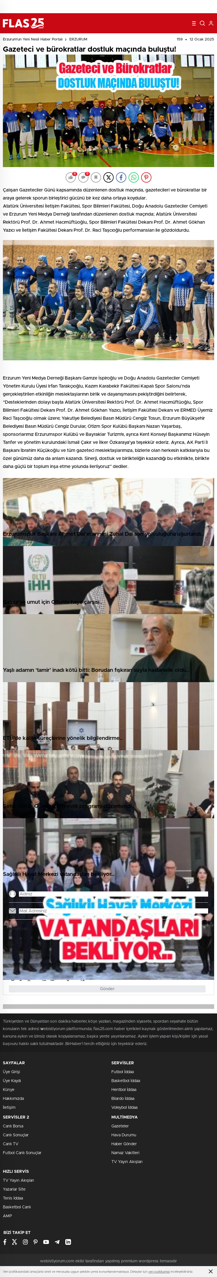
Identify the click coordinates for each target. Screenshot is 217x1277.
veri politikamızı (159, 1271)
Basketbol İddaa (125, 1081)
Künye (8, 1090)
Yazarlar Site (14, 1189)
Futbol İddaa (122, 1072)
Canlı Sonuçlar (16, 1135)
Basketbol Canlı (17, 1207)
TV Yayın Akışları (127, 1162)
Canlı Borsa (13, 1126)
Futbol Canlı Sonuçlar (22, 1153)
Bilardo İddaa (122, 1099)
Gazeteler (120, 1126)
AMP (7, 1216)
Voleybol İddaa (124, 1108)
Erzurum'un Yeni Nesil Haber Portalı (33, 39)
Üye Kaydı (12, 1081)
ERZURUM (78, 39)
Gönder (107, 989)
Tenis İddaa (13, 1198)
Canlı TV (10, 1144)
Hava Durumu (123, 1135)
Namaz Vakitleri (125, 1153)
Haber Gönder (124, 1144)
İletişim (9, 1108)
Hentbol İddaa (123, 1090)
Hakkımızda (13, 1099)
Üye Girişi (11, 1072)
